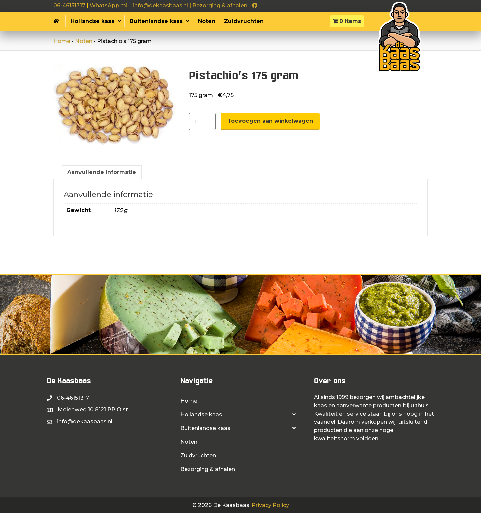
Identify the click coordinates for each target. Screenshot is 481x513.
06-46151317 (69, 5)
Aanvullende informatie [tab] (101, 172)
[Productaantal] (202, 121)
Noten (83, 41)
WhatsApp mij (109, 5)
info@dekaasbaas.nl (160, 5)
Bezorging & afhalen (219, 5)
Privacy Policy (270, 505)
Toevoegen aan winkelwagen (270, 121)
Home (61, 41)
